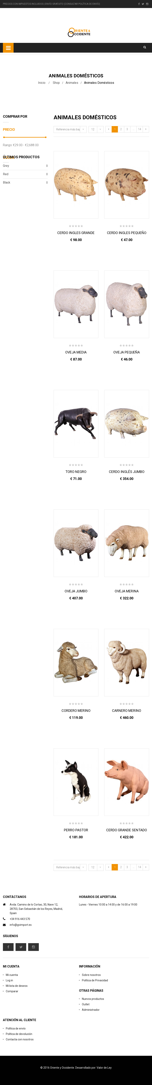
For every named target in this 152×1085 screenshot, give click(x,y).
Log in (9, 980)
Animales (72, 83)
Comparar (12, 991)
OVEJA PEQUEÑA (126, 352)
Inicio (41, 83)
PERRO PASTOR (76, 830)
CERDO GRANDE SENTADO (126, 830)
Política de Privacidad (95, 980)
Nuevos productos (93, 998)
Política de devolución (19, 1034)
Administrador (91, 1009)
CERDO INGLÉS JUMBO (126, 472)
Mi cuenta (12, 974)
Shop (56, 83)
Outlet (85, 1004)
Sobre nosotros (91, 974)
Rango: (7, 145)
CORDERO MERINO (76, 711)
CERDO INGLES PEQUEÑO (126, 233)
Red (25, 174)
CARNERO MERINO (126, 711)
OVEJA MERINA (127, 591)
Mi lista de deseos (17, 985)
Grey (25, 166)
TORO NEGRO (75, 472)
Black (25, 182)
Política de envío (16, 1028)
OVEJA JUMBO (76, 591)
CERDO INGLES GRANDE (76, 233)
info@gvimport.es (21, 924)
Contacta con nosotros (20, 1039)
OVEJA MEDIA (76, 352)
